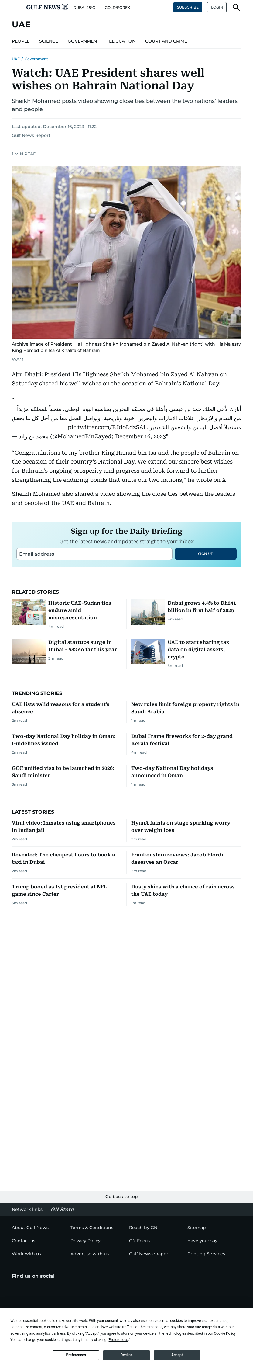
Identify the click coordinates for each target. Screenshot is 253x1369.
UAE (16, 59)
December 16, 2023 (140, 436)
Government (36, 59)
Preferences (76, 1355)
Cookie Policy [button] (224, 1333)
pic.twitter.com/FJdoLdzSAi (106, 427)
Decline (126, 1355)
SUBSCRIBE (188, 7)
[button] (17, 7)
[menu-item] (20, 41)
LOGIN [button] (217, 7)
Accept (177, 1355)
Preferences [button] (118, 1340)
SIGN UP (206, 629)
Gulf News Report (31, 135)
